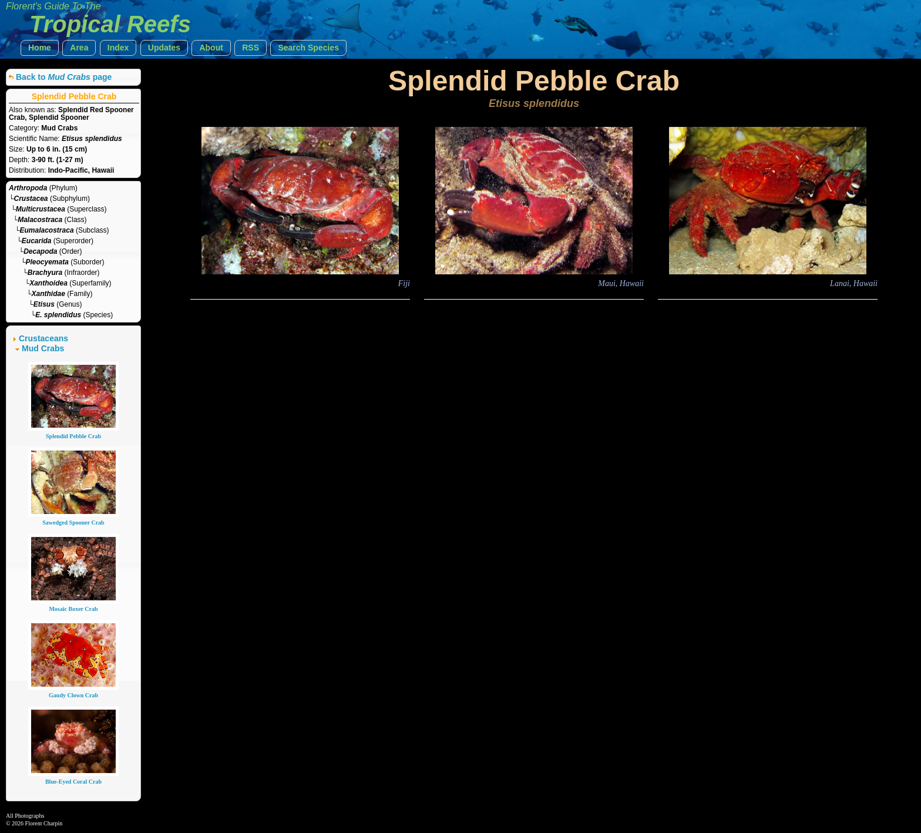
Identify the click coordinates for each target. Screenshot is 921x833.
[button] (40, 48)
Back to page (64, 77)
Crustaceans (43, 338)
